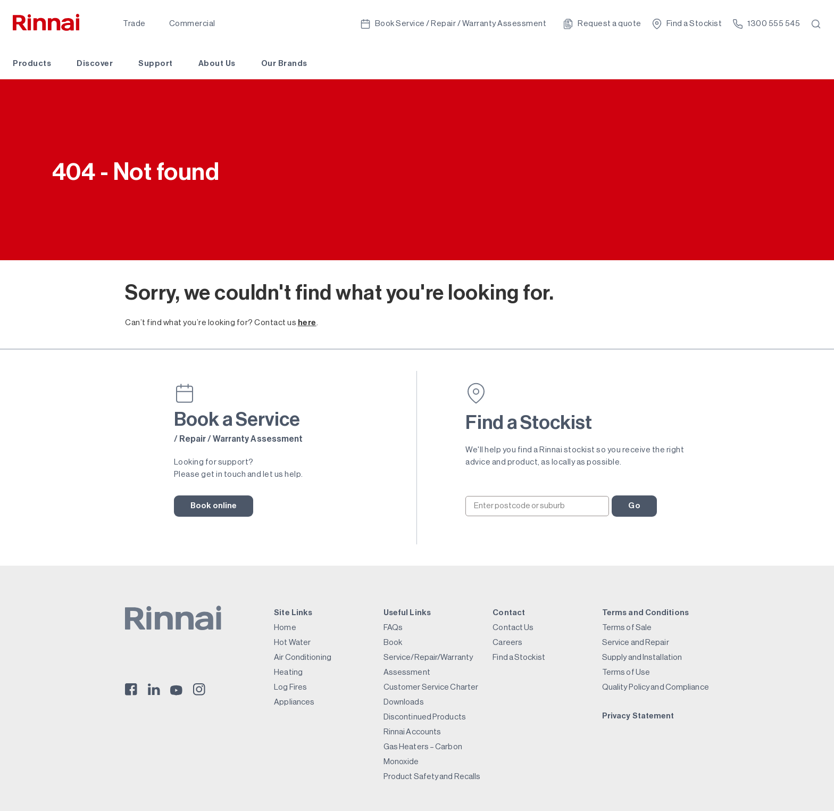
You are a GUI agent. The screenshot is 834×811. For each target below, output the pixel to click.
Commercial (192, 24)
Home (285, 628)
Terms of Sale (627, 628)
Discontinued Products (424, 717)
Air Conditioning (302, 657)
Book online (213, 506)
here (307, 323)
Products (32, 64)
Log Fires (290, 687)
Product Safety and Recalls (432, 777)
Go (634, 506)
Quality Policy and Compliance (655, 687)
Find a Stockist (519, 657)
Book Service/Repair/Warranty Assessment (428, 657)
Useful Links (407, 613)
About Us (217, 64)
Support (155, 64)
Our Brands (284, 64)
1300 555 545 (766, 24)
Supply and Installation (642, 657)
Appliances (294, 702)
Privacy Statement (638, 716)
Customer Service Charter (430, 687)
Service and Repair (635, 643)
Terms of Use (626, 672)
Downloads (403, 702)
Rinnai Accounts (412, 732)
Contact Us (513, 628)
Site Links (293, 613)
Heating (288, 672)
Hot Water (292, 643)
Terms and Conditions (645, 613)
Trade (134, 24)
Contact (509, 613)
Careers (507, 643)
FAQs (393, 628)
